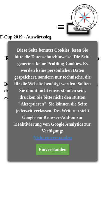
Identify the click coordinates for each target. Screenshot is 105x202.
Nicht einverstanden (52, 137)
